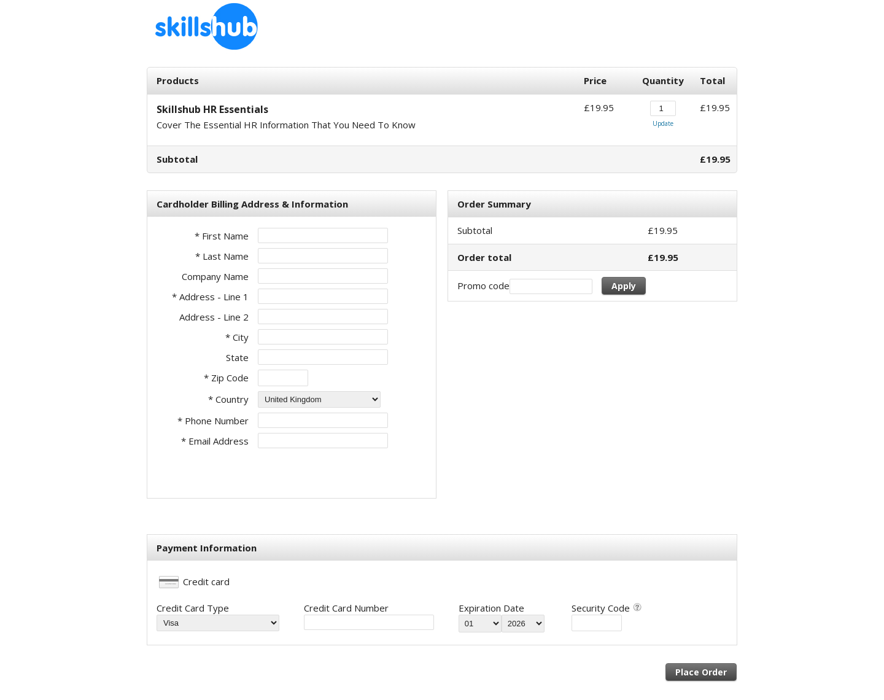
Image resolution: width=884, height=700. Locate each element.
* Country (228, 399)
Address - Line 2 (214, 317)
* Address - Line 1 (210, 296)
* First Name (222, 236)
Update (663, 123)
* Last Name (222, 256)
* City (237, 337)
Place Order (701, 672)
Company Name (215, 276)
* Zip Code (226, 377)
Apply (623, 286)
